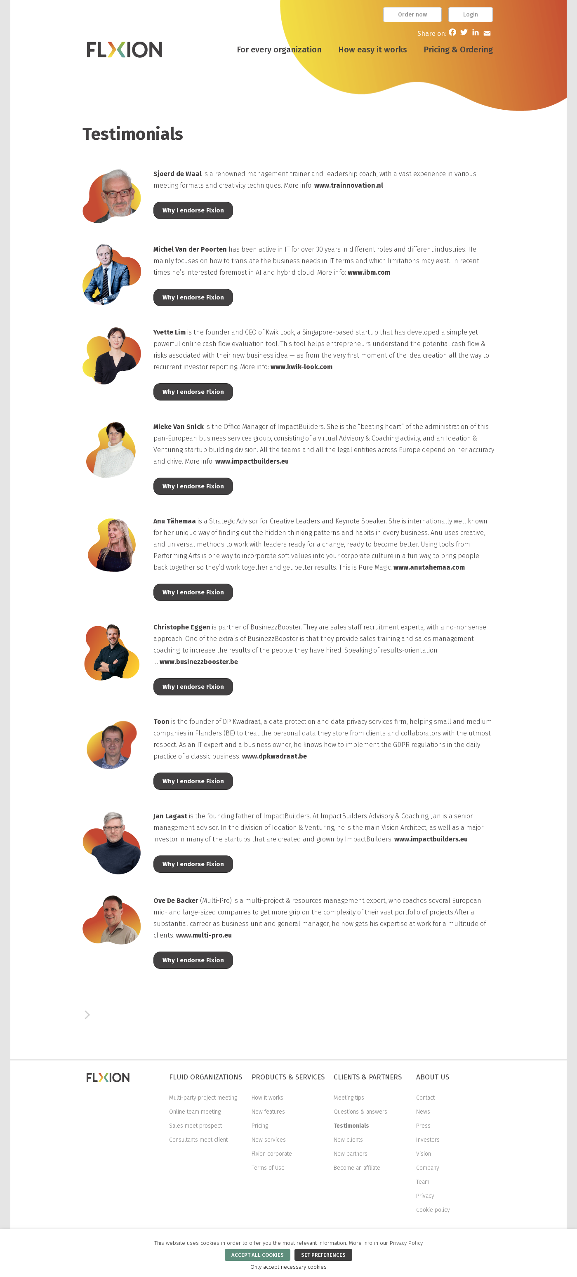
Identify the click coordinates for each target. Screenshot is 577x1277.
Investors (428, 1139)
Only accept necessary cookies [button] (288, 1267)
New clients (348, 1139)
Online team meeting (195, 1111)
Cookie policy (433, 1209)
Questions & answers (360, 1111)
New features (268, 1111)
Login (470, 14)
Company (427, 1167)
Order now (412, 14)
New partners (350, 1153)
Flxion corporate (272, 1153)
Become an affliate (357, 1167)
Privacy (425, 1195)
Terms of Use (268, 1167)
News (423, 1111)
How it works (267, 1097)
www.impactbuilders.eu (431, 839)
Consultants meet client (198, 1139)
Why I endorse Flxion (193, 210)
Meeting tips (349, 1097)
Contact (425, 1097)
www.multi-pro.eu (204, 935)
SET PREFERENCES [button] (323, 1255)
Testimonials (351, 1125)
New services (269, 1139)
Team (422, 1181)
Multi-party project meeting (203, 1097)
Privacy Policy (406, 1243)
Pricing (260, 1125)
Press (423, 1125)
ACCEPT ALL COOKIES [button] (257, 1255)
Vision (423, 1153)
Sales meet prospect (195, 1125)
